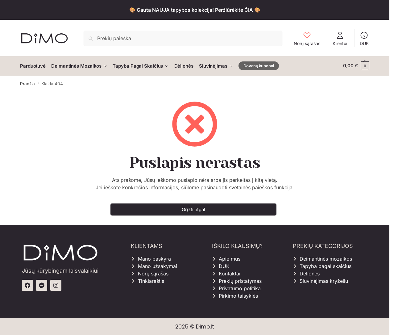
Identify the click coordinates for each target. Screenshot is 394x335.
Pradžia (27, 83)
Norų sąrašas (307, 38)
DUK (364, 38)
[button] (356, 66)
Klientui (340, 38)
